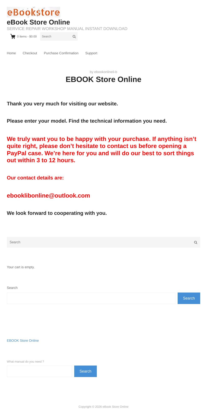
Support (91, 53)
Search (12, 288)
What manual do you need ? (25, 361)
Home (11, 53)
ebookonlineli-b (105, 72)
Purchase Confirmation (61, 53)
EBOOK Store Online (23, 341)
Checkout (30, 53)
